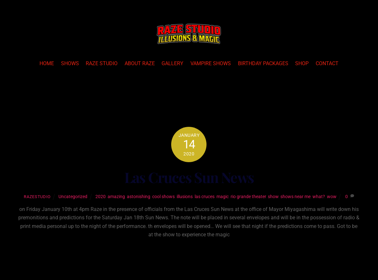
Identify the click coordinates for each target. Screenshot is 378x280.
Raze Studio (102, 63)
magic (222, 196)
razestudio (37, 196)
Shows (70, 63)
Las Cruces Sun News (189, 177)
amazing (116, 196)
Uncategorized (72, 196)
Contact (327, 63)
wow (332, 196)
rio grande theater (248, 196)
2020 (100, 196)
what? (318, 196)
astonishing (138, 196)
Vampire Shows (210, 63)
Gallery (172, 63)
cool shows (163, 196)
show (273, 196)
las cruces (205, 196)
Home (47, 63)
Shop (302, 63)
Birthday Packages (263, 63)
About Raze (140, 63)
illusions (185, 196)
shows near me (295, 196)
